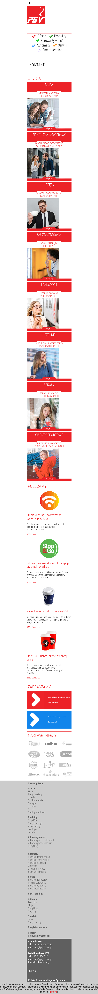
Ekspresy (32, 865)
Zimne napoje (34, 826)
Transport (32, 803)
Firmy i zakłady (35, 794)
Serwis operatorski (37, 885)
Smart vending (53, 50)
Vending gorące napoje (39, 856)
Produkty (60, 36)
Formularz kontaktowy (38, 962)
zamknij (53, 992)
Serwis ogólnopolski (37, 879)
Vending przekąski (37, 862)
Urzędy (31, 797)
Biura (30, 791)
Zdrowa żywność (52, 41)
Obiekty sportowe (36, 812)
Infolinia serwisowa (37, 882)
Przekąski (32, 829)
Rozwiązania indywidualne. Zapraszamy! (57, 719)
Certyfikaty (33, 846)
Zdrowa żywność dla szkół (41, 840)
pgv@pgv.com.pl (43, 947)
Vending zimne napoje (38, 859)
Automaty (43, 45)
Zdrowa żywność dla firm (40, 843)
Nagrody (32, 911)
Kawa (30, 919)
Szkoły (31, 809)
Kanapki (31, 832)
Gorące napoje (35, 823)
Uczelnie (32, 806)
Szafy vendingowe (37, 871)
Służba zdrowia (35, 800)
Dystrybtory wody (36, 868)
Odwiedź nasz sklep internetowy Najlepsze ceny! (59, 699)
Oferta (41, 36)
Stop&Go (32, 820)
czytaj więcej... (33, 534)
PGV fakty (32, 902)
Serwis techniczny (37, 888)
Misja (30, 905)
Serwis (62, 45)
